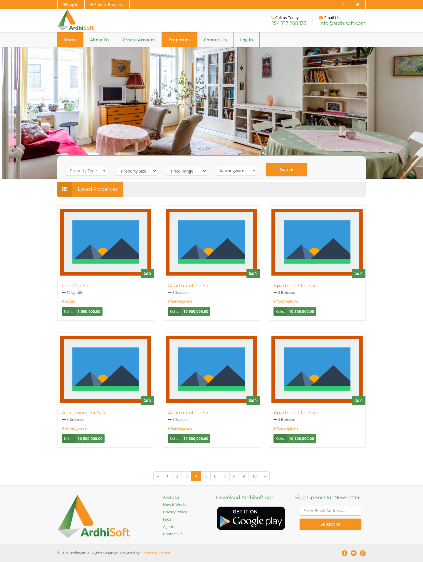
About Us (99, 40)
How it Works (175, 504)
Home (70, 40)
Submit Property (106, 4)
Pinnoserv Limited (155, 553)
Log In (70, 4)
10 (254, 476)
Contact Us (215, 40)
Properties (179, 40)
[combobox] (86, 171)
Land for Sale (77, 285)
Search (286, 169)
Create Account (139, 40)
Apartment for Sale (190, 285)
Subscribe (330, 524)
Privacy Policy (175, 511)
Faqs (167, 519)
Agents (169, 526)
